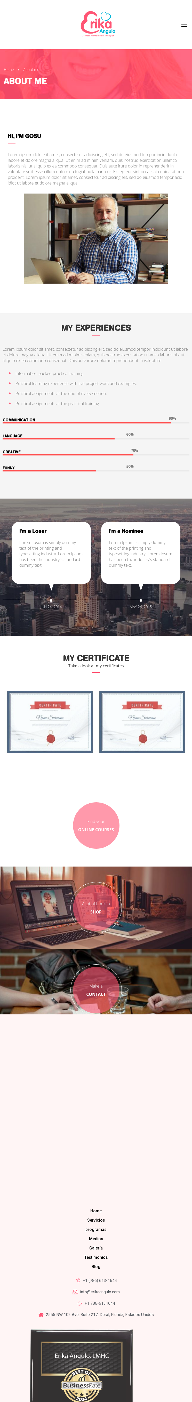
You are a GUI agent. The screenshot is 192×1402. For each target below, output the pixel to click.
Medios (96, 1178)
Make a (96, 930)
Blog (96, 1206)
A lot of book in (96, 848)
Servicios (96, 1160)
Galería (96, 1188)
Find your (96, 766)
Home (9, 71)
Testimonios (96, 1197)
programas (96, 1169)
